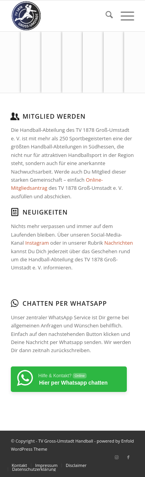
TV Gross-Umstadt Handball (65, 441)
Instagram (37, 242)
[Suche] (105, 15)
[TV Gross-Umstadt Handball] (60, 15)
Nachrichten (118, 242)
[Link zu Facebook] (128, 457)
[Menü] (123, 15)
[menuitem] (105, 15)
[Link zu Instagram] (117, 457)
